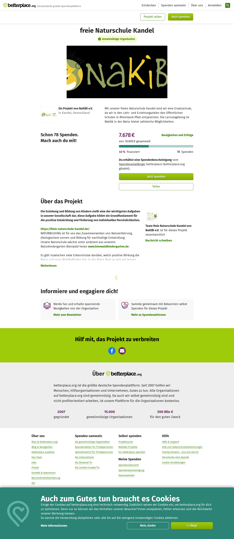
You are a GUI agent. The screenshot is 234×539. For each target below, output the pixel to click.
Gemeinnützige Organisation (118, 38)
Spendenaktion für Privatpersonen (94, 446)
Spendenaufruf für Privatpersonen (94, 452)
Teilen (156, 186)
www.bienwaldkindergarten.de (108, 246)
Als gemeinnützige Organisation (92, 441)
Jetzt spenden (180, 17)
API (33, 482)
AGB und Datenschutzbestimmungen (182, 446)
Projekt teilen (153, 17)
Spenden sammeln (173, 5)
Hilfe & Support (170, 441)
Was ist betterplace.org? (45, 441)
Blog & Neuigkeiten (42, 446)
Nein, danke (148, 525)
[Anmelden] (214, 5)
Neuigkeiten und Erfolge (177, 135)
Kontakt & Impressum (44, 472)
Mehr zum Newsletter (67, 315)
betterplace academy (43, 452)
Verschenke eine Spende (175, 457)
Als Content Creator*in (87, 467)
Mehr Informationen (54, 525)
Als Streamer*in (83, 462)
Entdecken (149, 5)
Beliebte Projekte (127, 446)
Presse (35, 467)
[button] (112, 350)
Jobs (34, 462)
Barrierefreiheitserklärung (46, 477)
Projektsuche (125, 441)
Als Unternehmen (84, 457)
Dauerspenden (126, 475)
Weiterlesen (49, 265)
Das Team (37, 457)
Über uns (197, 5)
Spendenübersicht (128, 464)
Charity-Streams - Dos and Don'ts (180, 452)
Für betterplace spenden (131, 452)
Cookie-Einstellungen (173, 462)
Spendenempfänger (132, 164)
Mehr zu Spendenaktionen (148, 315)
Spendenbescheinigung (131, 470)
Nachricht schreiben (158, 240)
